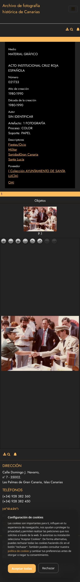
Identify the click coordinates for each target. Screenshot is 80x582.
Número (13, 77)
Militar (12, 149)
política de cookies (18, 551)
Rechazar (48, 568)
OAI (11, 182)
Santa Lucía (16, 159)
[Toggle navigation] (73, 9)
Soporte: (14, 133)
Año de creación (18, 89)
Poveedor (14, 166)
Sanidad (14, 154)
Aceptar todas (22, 568)
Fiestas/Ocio (17, 144)
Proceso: (14, 128)
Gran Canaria (29, 154)
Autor (11, 112)
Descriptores (16, 140)
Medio (12, 49)
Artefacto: (15, 123)
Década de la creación (22, 100)
